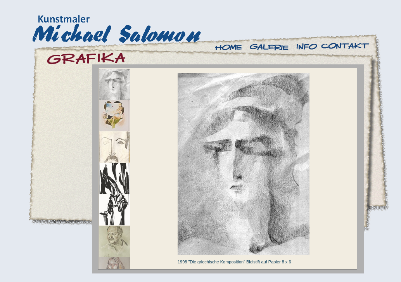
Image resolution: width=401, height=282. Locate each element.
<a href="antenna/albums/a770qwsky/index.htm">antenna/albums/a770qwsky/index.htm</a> (228, 168)
